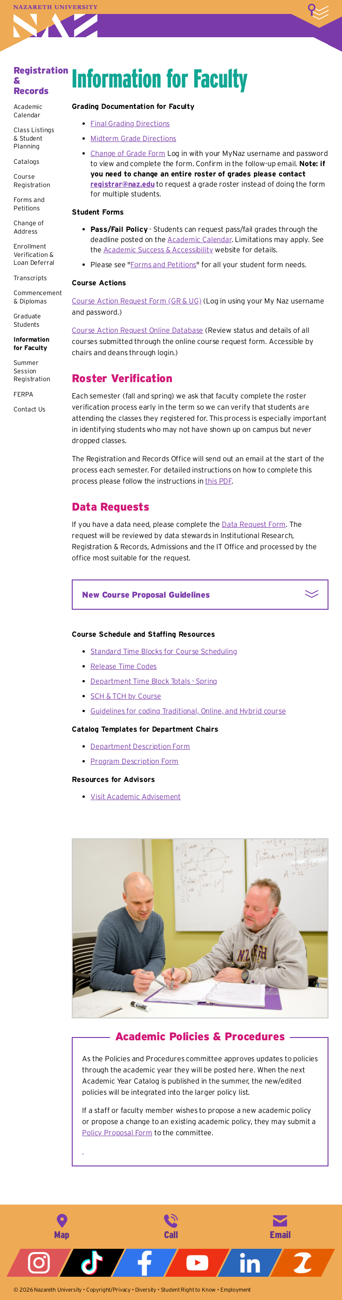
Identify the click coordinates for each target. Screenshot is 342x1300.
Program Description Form (134, 761)
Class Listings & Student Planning (34, 138)
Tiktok (92, 1263)
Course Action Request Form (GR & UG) (136, 300)
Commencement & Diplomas (38, 297)
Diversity (146, 1290)
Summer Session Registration (32, 371)
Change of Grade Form (127, 153)
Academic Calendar (28, 111)
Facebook (144, 1263)
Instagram (39, 1263)
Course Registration (32, 181)
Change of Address (29, 227)
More (318, 12)
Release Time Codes (123, 666)
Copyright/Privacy (108, 1290)
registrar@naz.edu (122, 184)
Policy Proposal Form (117, 1132)
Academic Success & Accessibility (158, 249)
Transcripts (30, 278)
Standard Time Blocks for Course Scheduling (163, 651)
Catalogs (27, 161)
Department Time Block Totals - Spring (153, 681)
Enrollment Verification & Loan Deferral (34, 254)
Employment (235, 1290)
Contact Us (29, 409)
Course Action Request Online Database (137, 330)
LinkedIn (250, 1263)
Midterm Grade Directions (133, 138)
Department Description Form (140, 746)
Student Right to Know (188, 1290)
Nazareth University (55, 21)
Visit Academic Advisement (135, 796)
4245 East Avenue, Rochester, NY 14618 (62, 1225)
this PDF (218, 481)
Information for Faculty (31, 343)
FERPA (23, 394)
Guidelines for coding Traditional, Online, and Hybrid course (188, 711)
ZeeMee (302, 1263)
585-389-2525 (171, 1225)
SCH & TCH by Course (125, 696)
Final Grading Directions (130, 123)
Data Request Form (254, 524)
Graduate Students (27, 320)
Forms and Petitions (29, 204)
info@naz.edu (280, 1225)
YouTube (197, 1263)
